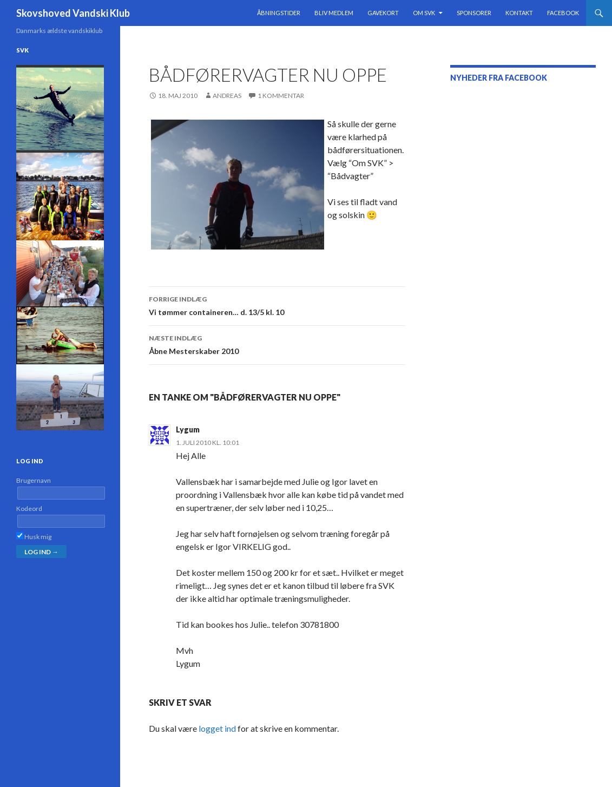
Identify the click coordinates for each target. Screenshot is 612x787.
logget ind (217, 728)
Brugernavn (33, 480)
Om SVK (424, 12)
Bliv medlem (333, 12)
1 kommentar (281, 95)
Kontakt (519, 12)
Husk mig (33, 537)
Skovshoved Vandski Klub (73, 13)
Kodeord (29, 508)
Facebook (563, 12)
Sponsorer (474, 12)
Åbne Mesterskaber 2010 (277, 344)
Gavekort (383, 12)
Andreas (227, 95)
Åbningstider (278, 12)
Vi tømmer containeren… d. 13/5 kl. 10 (277, 305)
